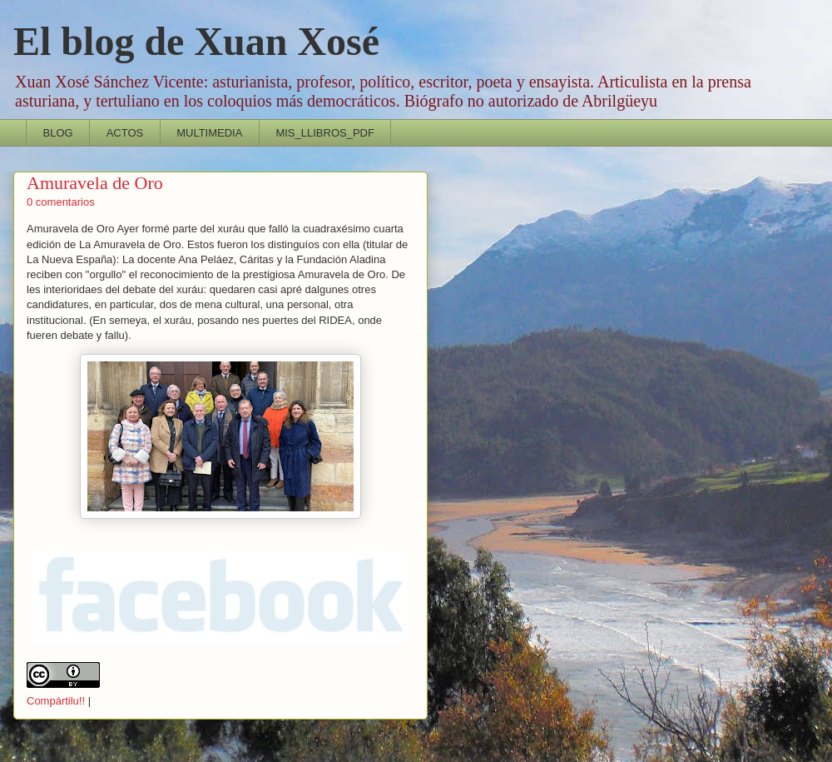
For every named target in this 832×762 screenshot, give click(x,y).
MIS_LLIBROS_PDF (324, 133)
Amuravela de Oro (95, 182)
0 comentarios (61, 202)
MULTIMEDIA (209, 133)
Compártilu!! (56, 701)
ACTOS (125, 133)
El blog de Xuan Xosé (196, 41)
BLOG (58, 133)
